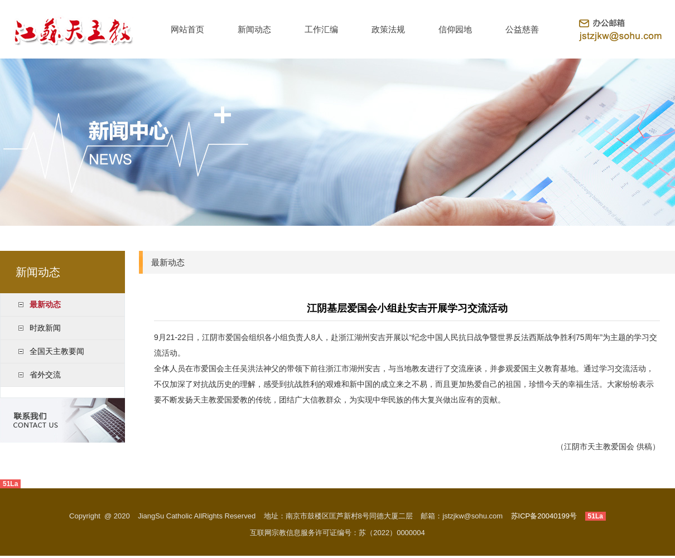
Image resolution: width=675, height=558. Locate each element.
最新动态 (45, 304)
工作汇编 (321, 29)
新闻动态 (254, 29)
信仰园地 (455, 29)
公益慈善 (522, 29)
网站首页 (187, 29)
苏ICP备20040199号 (544, 516)
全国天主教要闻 (57, 351)
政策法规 (388, 29)
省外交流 (45, 374)
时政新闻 (45, 327)
